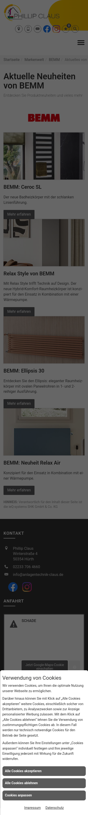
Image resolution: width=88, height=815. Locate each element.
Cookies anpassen (18, 795)
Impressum (32, 808)
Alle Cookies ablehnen (21, 783)
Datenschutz (55, 808)
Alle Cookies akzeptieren (23, 771)
